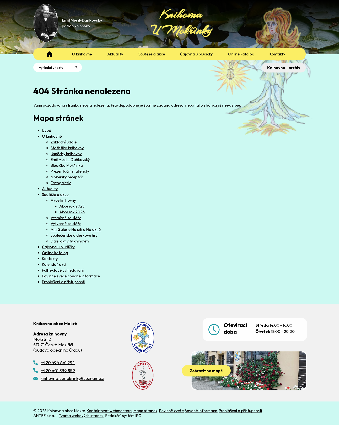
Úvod (46, 130)
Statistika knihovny (67, 147)
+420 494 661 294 (58, 362)
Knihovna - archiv (283, 67)
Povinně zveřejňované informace (71, 276)
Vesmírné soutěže (66, 217)
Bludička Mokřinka (67, 165)
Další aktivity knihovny (70, 241)
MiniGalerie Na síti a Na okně (76, 229)
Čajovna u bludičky (58, 246)
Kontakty (50, 258)
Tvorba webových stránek (81, 415)
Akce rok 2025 (71, 206)
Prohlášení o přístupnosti (63, 281)
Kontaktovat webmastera (109, 410)
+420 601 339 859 (58, 370)
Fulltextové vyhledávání (63, 270)
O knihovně (52, 136)
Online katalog (55, 252)
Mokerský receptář (67, 177)
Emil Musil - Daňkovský (70, 159)
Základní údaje (64, 142)
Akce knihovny (63, 200)
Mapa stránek (145, 410)
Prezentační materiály (70, 171)
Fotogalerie (61, 182)
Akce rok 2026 (72, 211)
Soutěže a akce (55, 194)
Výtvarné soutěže (66, 223)
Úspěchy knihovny (66, 153)
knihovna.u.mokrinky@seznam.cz (72, 378)
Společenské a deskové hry (74, 235)
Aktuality (50, 188)
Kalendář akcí (54, 264)
